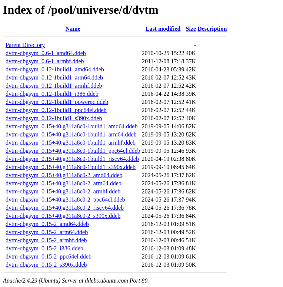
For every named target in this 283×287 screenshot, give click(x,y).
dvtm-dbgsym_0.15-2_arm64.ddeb (47, 232)
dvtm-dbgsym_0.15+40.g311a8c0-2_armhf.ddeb (63, 191)
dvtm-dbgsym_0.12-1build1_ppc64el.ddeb (56, 110)
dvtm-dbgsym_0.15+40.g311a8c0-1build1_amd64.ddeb (71, 126)
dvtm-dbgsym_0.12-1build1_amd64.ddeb (55, 69)
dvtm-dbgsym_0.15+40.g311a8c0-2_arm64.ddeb (63, 183)
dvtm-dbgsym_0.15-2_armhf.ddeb (46, 240)
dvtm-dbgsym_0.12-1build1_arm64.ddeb (54, 77)
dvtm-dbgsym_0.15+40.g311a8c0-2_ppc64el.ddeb (65, 199)
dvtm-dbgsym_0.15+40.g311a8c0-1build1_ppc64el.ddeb (73, 151)
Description (212, 29)
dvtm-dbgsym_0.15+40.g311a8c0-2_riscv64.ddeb (65, 208)
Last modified (163, 29)
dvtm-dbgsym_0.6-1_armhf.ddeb (45, 61)
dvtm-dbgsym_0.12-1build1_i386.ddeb (52, 94)
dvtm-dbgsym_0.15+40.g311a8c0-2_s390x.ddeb (63, 216)
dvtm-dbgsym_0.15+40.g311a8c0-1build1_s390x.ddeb (71, 167)
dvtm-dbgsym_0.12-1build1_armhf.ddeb (54, 85)
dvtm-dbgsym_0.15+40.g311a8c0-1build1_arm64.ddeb (71, 134)
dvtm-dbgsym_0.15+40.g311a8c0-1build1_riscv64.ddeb (72, 159)
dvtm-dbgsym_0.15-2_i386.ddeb (44, 248)
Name (73, 29)
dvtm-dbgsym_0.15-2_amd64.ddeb (47, 224)
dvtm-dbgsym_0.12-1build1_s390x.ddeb (54, 118)
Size (191, 29)
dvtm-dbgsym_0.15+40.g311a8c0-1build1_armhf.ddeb (71, 142)
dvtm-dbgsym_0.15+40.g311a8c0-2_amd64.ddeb (64, 175)
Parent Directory (25, 45)
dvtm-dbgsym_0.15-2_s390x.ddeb (46, 264)
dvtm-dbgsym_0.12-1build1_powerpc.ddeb (57, 102)
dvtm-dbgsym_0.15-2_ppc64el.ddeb (48, 256)
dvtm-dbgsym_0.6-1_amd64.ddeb (46, 53)
